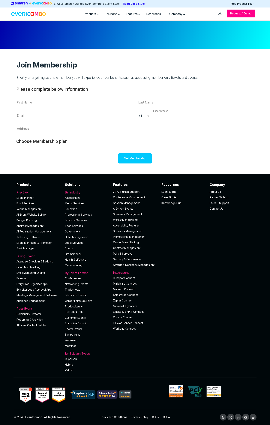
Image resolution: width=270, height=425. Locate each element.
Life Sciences (73, 254)
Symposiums (72, 334)
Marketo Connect (124, 289)
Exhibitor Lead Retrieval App (34, 289)
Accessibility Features (126, 225)
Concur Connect (123, 317)
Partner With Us (219, 197)
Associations (72, 197)
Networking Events (76, 284)
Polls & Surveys (122, 253)
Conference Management (129, 197)
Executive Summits (76, 323)
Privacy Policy (139, 417)
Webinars (70, 340)
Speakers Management (127, 214)
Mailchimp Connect (124, 283)
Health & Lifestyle (75, 259)
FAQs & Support (219, 203)
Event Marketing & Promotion (34, 242)
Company (177, 14)
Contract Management (126, 248)
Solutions (112, 14)
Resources (155, 14)
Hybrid (69, 364)
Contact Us (216, 208)
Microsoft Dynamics (125, 306)
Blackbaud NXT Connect (128, 311)
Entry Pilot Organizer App (32, 284)
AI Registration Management (33, 231)
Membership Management (129, 236)
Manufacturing (73, 265)
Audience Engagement (30, 300)
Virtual (69, 370)
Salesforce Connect (125, 294)
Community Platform (28, 314)
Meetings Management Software (36, 295)
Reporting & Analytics (29, 319)
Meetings (70, 345)
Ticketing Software (28, 237)
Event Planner (25, 197)
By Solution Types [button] (87, 353)
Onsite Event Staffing (126, 242)
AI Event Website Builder (31, 214)
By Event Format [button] (87, 273)
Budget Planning (26, 220)
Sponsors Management (127, 231)
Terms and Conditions (113, 417)
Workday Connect (124, 328)
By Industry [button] (87, 192)
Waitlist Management (125, 219)
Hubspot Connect (124, 278)
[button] (170, 115)
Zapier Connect (122, 300)
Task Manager (25, 248)
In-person (71, 359)
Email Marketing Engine (30, 272)
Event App (22, 278)
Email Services (25, 203)
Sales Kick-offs (74, 312)
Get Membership (135, 158)
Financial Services (76, 220)
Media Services (74, 203)
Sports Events (73, 329)
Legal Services (74, 242)
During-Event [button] (38, 256)
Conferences (73, 278)
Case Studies (169, 197)
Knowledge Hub (171, 203)
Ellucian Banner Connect (128, 323)
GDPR (155, 417)
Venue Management (28, 209)
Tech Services (74, 225)
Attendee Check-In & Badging (34, 261)
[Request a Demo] (241, 13)
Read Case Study (134, 3)
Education (71, 209)
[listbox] (144, 115)
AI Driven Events (123, 208)
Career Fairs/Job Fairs (78, 300)
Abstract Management (30, 225)
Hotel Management (76, 237)
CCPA (166, 417)
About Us (215, 191)
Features (133, 14)
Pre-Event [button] (38, 192)
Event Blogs (168, 191)
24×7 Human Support (126, 191)
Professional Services (78, 214)
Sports (69, 248)
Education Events (75, 295)
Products (91, 14)
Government (72, 231)
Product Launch (74, 306)
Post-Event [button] (38, 308)
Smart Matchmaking (28, 267)
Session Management (126, 203)
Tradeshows (72, 289)
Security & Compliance (127, 259)
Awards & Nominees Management (133, 264)
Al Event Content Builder (31, 325)
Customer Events (75, 317)
